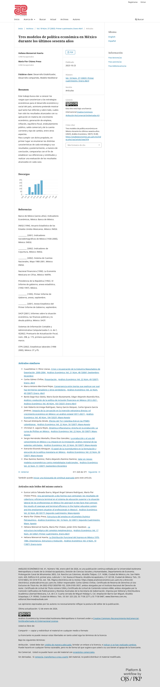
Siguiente (92, 472)
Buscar (43, 19)
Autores (76, 19)
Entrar (143, 2)
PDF (71, 52)
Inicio (16, 19)
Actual (53, 19)
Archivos (64, 19)
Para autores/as (115, 62)
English (111, 36)
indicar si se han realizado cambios (119, 644)
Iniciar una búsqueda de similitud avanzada (53, 477)
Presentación (51, 379)
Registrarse (132, 2)
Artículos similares (29, 363)
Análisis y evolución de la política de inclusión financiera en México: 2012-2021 (60, 400)
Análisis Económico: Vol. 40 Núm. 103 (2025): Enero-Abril (50, 403)
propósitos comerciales (84, 652)
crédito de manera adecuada (58, 644)
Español (112, 41)
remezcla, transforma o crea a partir (51, 657)
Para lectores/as (115, 57)
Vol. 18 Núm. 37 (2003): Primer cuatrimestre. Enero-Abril (59, 28)
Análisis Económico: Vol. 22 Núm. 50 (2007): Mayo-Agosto (63, 424)
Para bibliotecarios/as (117, 66)
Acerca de (28, 19)
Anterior (25, 472)
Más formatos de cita (76, 145)
